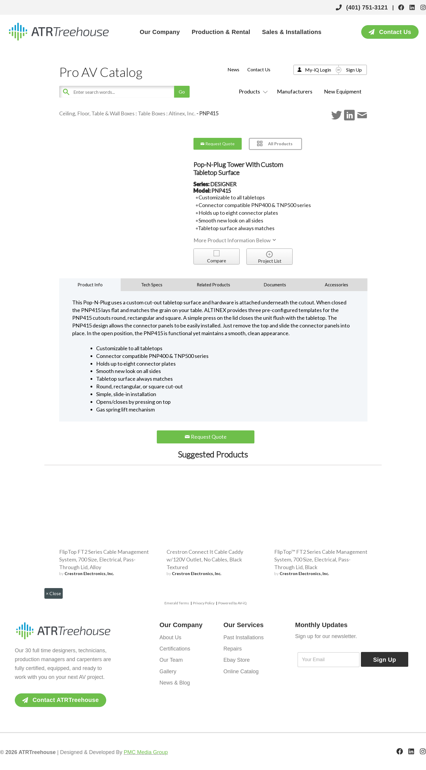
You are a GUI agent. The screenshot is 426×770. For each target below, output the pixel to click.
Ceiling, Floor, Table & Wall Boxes (97, 113)
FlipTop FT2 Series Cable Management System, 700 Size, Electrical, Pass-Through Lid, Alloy (104, 559)
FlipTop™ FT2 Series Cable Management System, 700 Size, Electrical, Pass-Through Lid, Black (320, 559)
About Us (170, 637)
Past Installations (243, 637)
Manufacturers (294, 91)
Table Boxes (151, 113)
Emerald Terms (176, 603)
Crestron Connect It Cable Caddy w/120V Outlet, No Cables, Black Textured (205, 559)
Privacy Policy (203, 603)
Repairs (232, 649)
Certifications (174, 649)
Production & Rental (221, 32)
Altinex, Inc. (182, 113)
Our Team (171, 660)
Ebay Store (236, 660)
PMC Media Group (146, 752)
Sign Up (354, 69)
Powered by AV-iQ (232, 603)
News (233, 69)
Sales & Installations (292, 32)
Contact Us (258, 69)
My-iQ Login (318, 69)
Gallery (167, 671)
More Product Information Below (235, 240)
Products (252, 91)
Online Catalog (241, 671)
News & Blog (174, 682)
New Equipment (343, 91)
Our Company (160, 32)
